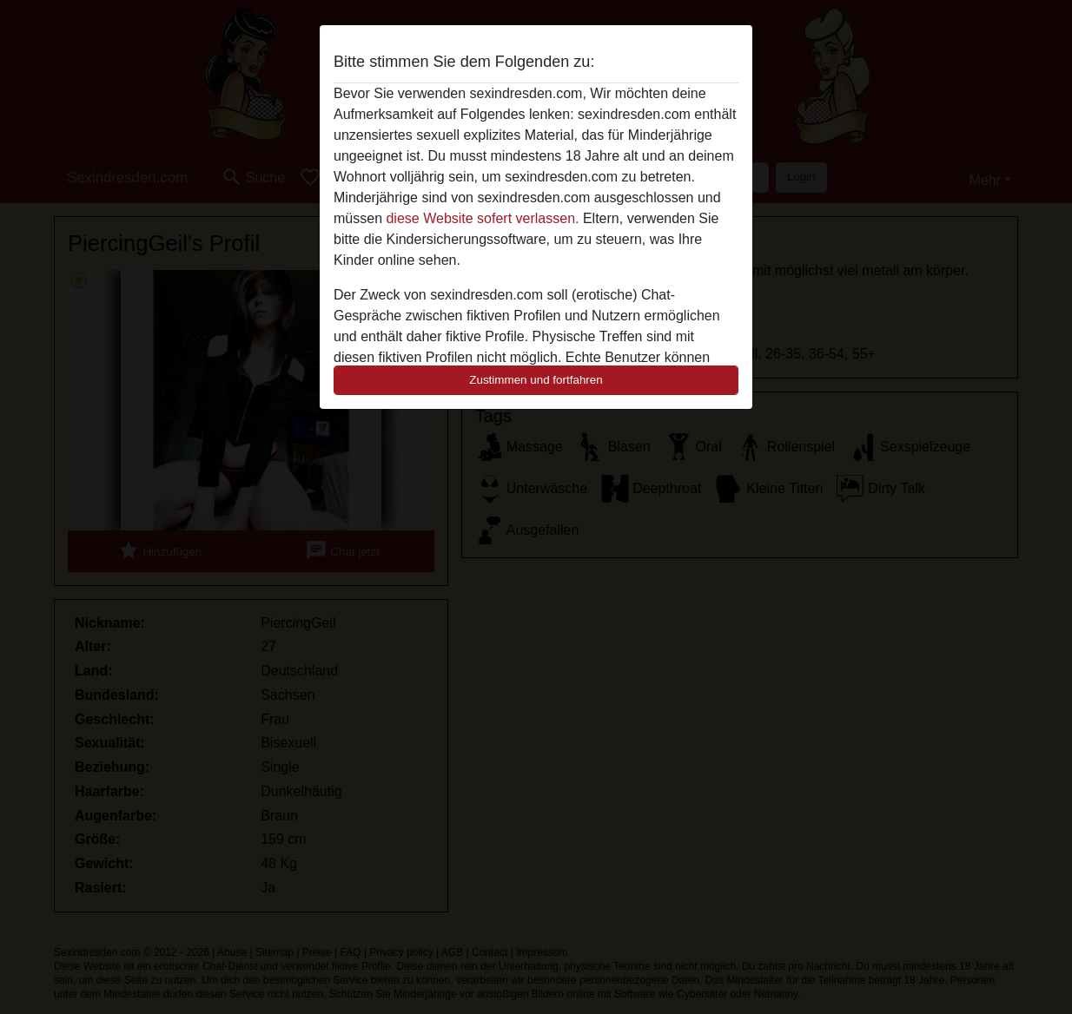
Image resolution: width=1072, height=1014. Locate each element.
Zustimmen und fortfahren (536, 379)
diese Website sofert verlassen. (482, 218)
